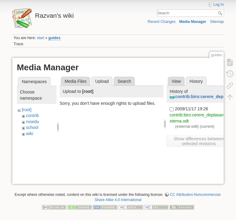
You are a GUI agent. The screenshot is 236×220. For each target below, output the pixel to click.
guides (54, 38)
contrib (32, 115)
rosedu (32, 121)
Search (221, 13)
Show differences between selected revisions (199, 141)
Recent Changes (161, 22)
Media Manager (192, 22)
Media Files (76, 81)
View (176, 81)
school (32, 127)
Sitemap (217, 22)
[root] (26, 109)
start (40, 38)
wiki (29, 133)
